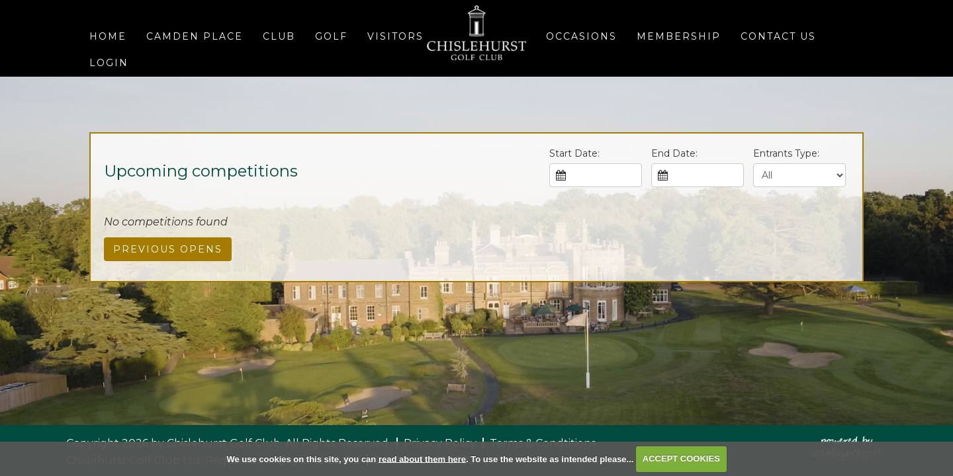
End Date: (674, 153)
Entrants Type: (786, 153)
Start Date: (574, 153)
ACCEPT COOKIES (681, 458)
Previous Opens (167, 249)
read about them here (422, 458)
